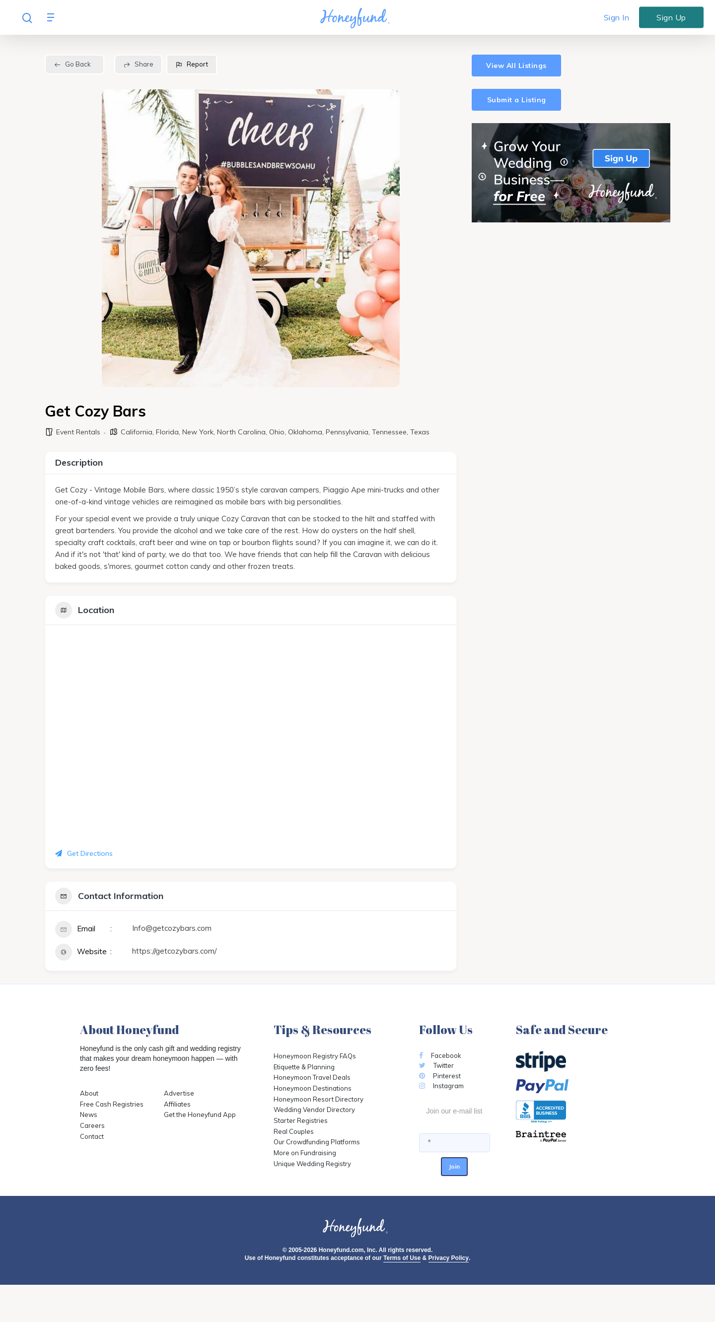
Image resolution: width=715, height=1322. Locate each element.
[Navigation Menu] (53, 17)
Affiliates (177, 1104)
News (88, 1114)
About (89, 1093)
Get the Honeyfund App (200, 1114)
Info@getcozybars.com (172, 928)
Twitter (436, 1065)
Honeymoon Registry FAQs (315, 1056)
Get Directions (84, 853)
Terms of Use (402, 1257)
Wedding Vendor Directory (314, 1109)
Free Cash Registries (111, 1104)
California (136, 431)
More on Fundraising (305, 1153)
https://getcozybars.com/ (174, 951)
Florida (167, 431)
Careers (92, 1125)
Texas (419, 431)
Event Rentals (78, 431)
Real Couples (294, 1131)
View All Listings (516, 65)
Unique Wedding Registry (312, 1164)
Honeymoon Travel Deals (312, 1077)
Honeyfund (97, 1048)
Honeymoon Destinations (313, 1088)
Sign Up (671, 17)
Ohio (277, 431)
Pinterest (440, 1076)
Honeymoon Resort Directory (318, 1099)
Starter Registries (301, 1120)
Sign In (617, 17)
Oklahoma (305, 431)
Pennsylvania (347, 431)
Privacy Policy (449, 1257)
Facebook (440, 1055)
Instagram (441, 1086)
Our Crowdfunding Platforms (317, 1142)
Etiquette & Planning (304, 1067)
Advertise (179, 1093)
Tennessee (389, 431)
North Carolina (241, 431)
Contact (92, 1136)
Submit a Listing (516, 99)
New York (198, 431)
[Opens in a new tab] (576, 1136)
